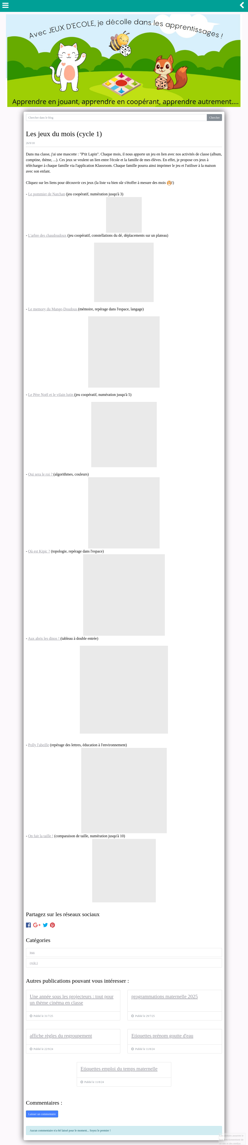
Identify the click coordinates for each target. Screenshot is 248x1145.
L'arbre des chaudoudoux (47, 235)
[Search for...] (116, 117)
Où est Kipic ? (39, 551)
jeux (32, 952)
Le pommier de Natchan (46, 194)
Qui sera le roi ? (40, 474)
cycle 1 (34, 963)
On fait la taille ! (40, 836)
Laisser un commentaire (42, 1114)
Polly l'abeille (38, 745)
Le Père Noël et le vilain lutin (51, 395)
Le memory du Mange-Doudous (53, 309)
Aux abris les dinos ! (44, 638)
